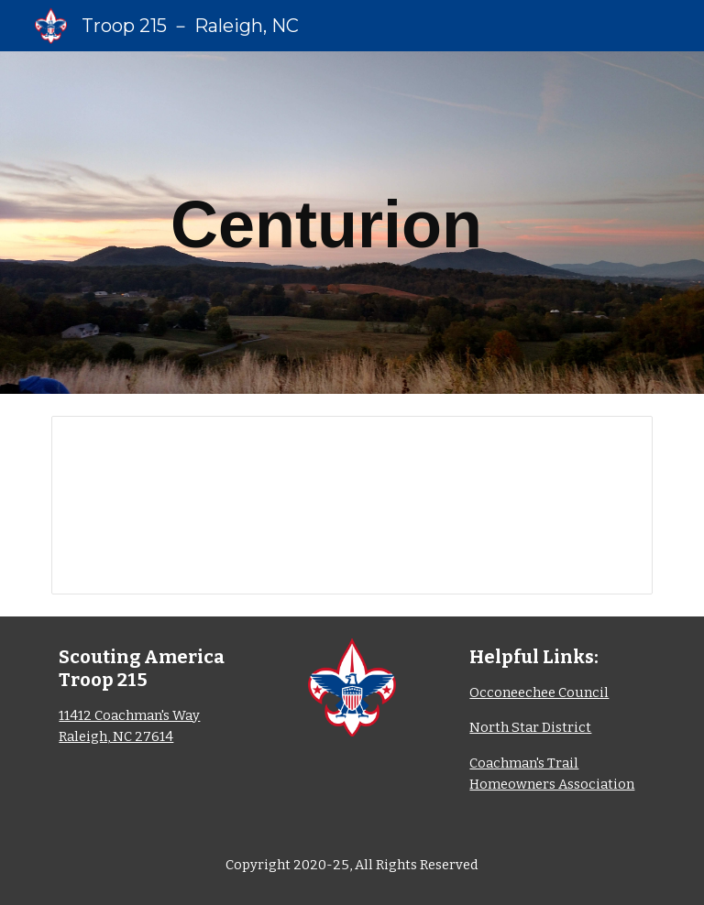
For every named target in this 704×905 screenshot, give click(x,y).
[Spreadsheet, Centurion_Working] (351, 505)
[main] (326, 222)
